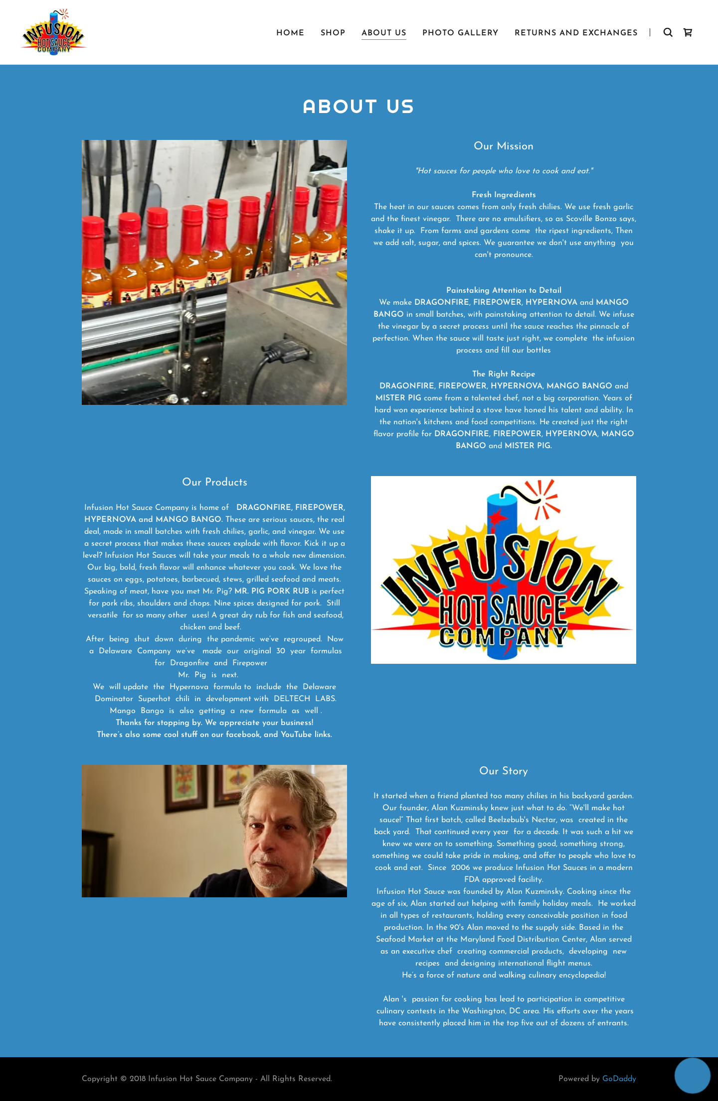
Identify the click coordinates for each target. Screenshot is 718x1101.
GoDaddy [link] (619, 1079)
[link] (54, 32)
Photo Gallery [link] (460, 33)
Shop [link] (333, 33)
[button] (693, 1076)
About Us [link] (383, 33)
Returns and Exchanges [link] (576, 33)
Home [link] (290, 33)
